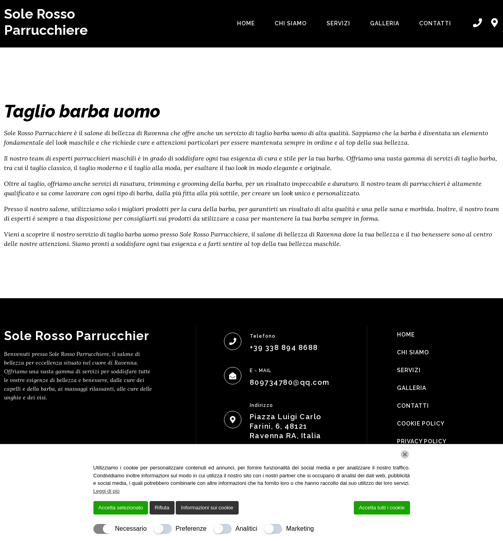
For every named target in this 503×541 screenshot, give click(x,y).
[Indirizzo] (232, 419)
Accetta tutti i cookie (382, 508)
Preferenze (191, 528)
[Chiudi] (405, 454)
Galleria (384, 23)
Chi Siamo (291, 23)
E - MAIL (260, 370)
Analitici (246, 528)
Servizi (338, 23)
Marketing (300, 528)
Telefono (262, 336)
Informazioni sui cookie (207, 508)
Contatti (435, 23)
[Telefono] (232, 341)
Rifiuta (162, 508)
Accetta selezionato (121, 508)
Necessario (131, 528)
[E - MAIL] (232, 375)
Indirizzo (261, 405)
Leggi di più (106, 491)
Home (246, 23)
